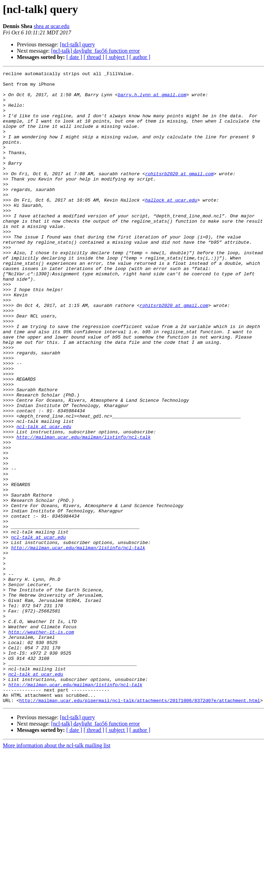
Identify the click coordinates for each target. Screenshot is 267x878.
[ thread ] (94, 57)
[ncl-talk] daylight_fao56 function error (95, 51)
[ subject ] (117, 57)
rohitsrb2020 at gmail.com (179, 194)
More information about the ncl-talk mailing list (57, 872)
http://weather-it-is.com (41, 744)
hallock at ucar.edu (171, 226)
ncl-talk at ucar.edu (43, 498)
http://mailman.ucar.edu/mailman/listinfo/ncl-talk (83, 510)
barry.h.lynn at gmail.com (152, 100)
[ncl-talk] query (77, 44)
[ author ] (140, 57)
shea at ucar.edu (51, 26)
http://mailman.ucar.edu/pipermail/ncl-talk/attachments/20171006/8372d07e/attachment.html (139, 827)
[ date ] (74, 57)
